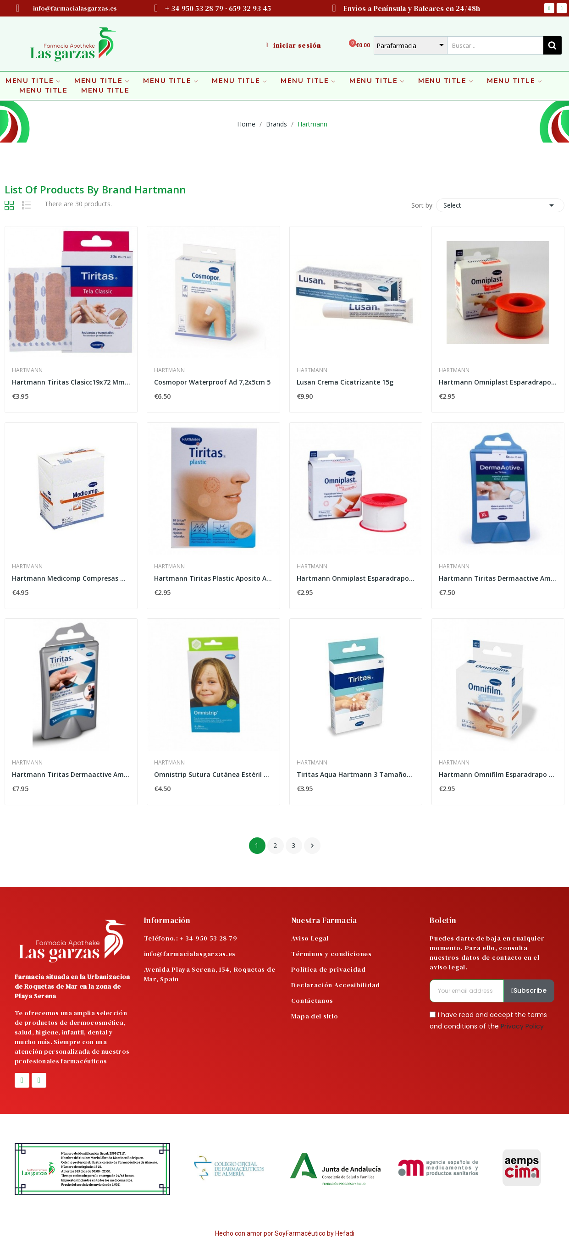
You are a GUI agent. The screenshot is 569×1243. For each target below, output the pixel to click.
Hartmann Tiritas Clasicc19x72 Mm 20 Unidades (71, 382)
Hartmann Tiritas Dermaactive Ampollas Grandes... (498, 578)
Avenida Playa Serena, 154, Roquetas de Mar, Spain (210, 974)
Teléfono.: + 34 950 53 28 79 (191, 938)
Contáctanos (312, 1000)
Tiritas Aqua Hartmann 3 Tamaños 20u (356, 774)
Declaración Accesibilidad (335, 985)
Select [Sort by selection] (500, 205)
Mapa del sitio (314, 1016)
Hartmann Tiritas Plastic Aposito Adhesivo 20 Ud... (213, 578)
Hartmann (27, 370)
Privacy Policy (522, 1026)
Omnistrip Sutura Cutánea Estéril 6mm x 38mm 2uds (213, 774)
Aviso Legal (310, 938)
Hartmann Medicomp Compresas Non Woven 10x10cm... (71, 578)
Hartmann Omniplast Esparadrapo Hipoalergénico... (498, 382)
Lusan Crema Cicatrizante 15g (345, 382)
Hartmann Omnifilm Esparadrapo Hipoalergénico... (498, 774)
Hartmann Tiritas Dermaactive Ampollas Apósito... (71, 774)
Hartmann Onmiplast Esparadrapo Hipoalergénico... (356, 578)
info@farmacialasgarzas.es (190, 953)
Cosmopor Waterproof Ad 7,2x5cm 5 (212, 382)
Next (312, 846)
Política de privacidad (328, 969)
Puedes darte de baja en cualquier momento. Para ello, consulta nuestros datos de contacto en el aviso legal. (487, 953)
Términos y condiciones (331, 953)
